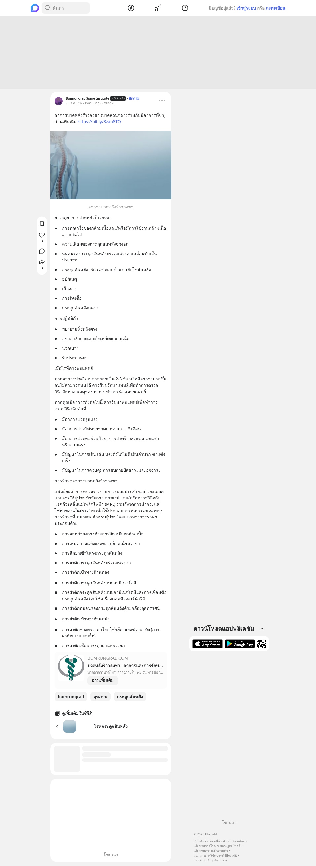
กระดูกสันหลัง (130, 697)
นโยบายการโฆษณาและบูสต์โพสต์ (217, 846)
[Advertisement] (158, 53)
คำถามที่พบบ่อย (234, 841)
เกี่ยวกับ (199, 841)
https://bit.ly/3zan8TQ (99, 122)
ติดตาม (134, 99)
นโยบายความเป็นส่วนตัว (211, 850)
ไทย (224, 860)
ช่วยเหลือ (213, 841)
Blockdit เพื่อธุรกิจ (206, 860)
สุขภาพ (100, 697)
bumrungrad (71, 697)
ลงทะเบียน (275, 8)
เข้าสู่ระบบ (246, 8)
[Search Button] (47, 8)
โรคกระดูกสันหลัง (111, 727)
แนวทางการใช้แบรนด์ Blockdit (215, 855)
